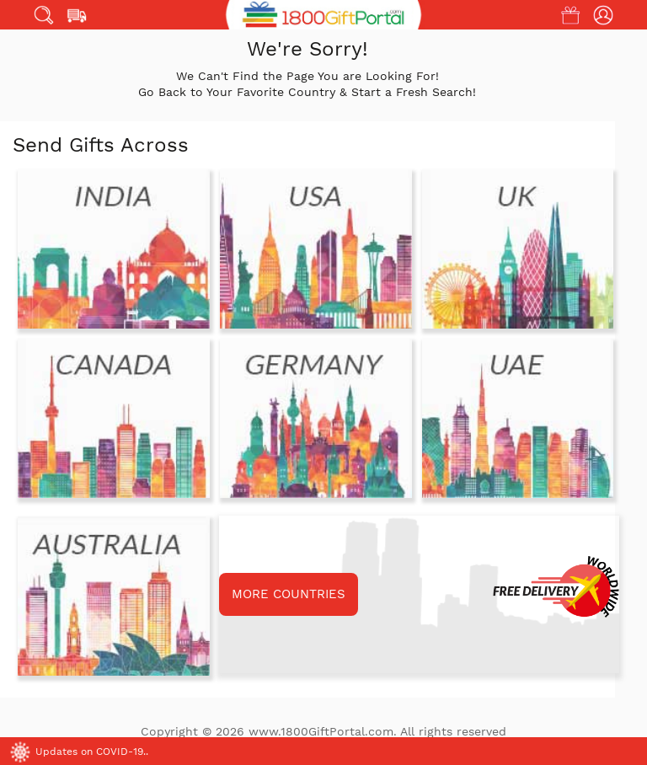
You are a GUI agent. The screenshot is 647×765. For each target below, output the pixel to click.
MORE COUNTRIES (288, 594)
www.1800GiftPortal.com (321, 731)
